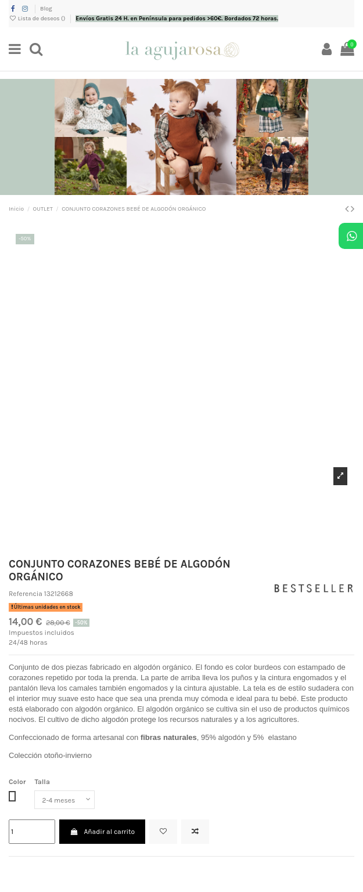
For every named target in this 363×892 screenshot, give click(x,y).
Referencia (25, 594)
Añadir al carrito (102, 832)
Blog (46, 8)
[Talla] (64, 799)
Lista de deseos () (38, 18)
